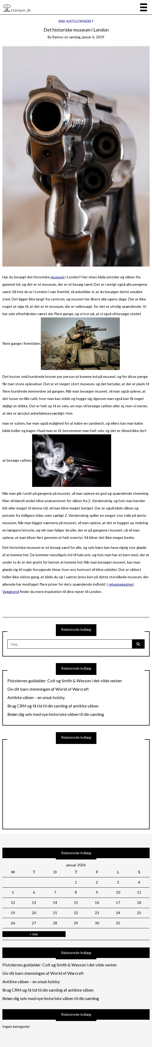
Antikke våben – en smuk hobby (36, 697)
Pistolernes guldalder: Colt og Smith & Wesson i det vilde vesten (64, 680)
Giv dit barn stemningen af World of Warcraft (48, 689)
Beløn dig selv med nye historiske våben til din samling (55, 714)
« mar (34, 934)
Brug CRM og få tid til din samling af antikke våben (53, 706)
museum (58, 277)
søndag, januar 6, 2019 (86, 37)
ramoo (57, 37)
